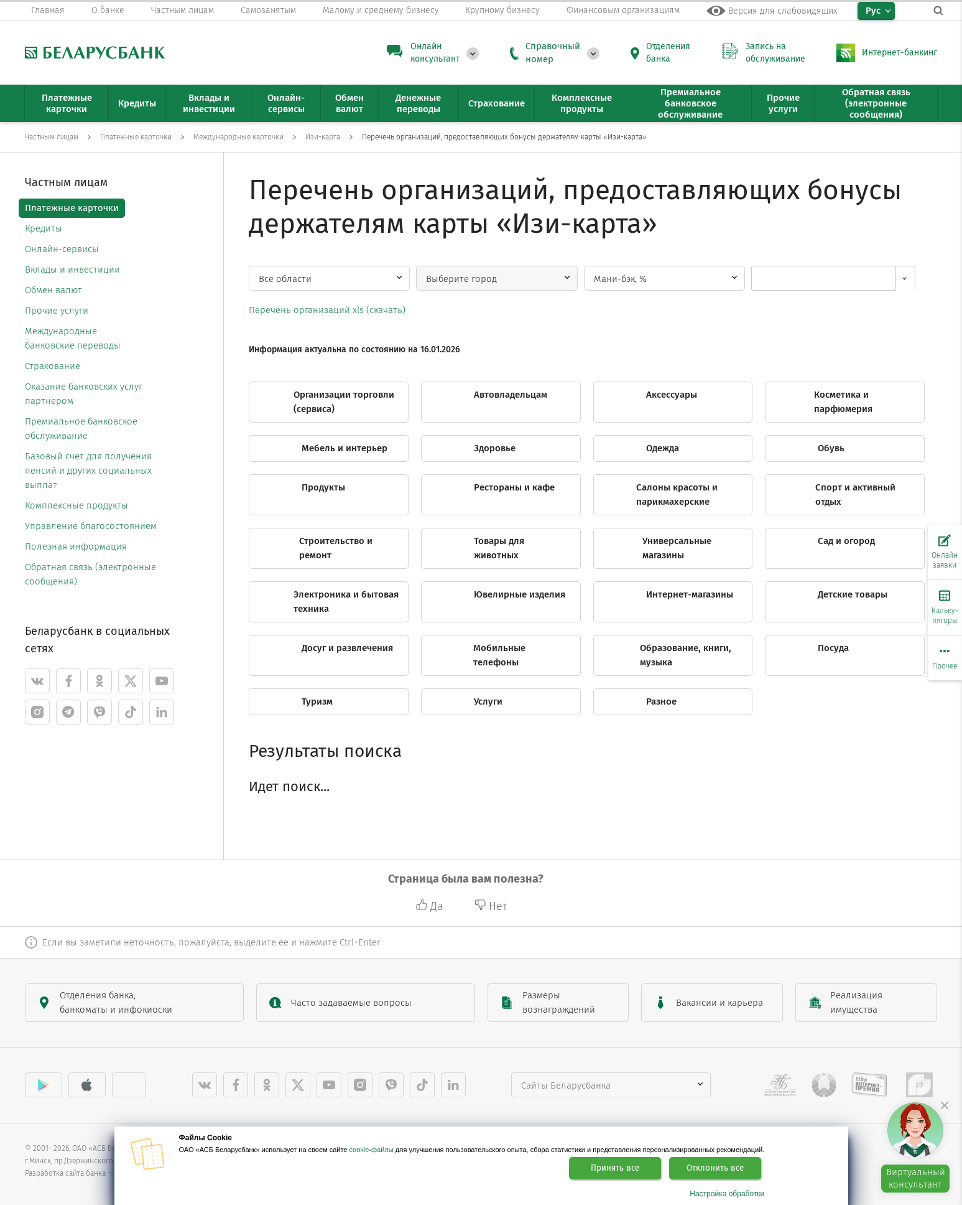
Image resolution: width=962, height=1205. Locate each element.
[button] (905, 278)
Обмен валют (53, 290)
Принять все (615, 1168)
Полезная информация (76, 546)
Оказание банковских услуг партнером (83, 393)
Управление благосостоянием (91, 526)
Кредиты (43, 228)
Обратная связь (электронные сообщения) (90, 574)
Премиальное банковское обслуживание (81, 428)
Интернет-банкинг (899, 52)
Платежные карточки (72, 207)
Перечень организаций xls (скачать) (327, 310)
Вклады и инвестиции (72, 269)
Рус (873, 10)
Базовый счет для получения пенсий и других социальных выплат (88, 470)
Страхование (52, 366)
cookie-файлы (371, 1149)
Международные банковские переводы (73, 338)
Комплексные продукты (76, 505)
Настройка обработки (727, 1194)
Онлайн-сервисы (62, 249)
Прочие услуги (56, 310)
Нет (490, 906)
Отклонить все (715, 1168)
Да (431, 906)
